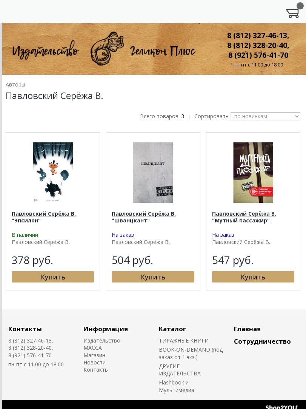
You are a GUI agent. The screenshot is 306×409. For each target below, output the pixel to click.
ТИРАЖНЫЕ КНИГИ (184, 340)
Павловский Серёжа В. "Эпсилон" (44, 217)
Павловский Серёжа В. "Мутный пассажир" (244, 217)
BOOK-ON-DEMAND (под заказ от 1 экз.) (191, 353)
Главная (247, 328)
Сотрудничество (262, 341)
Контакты (25, 328)
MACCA (92, 347)
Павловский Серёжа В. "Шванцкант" (144, 217)
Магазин (94, 355)
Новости (94, 362)
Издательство (101, 340)
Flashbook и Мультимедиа (176, 386)
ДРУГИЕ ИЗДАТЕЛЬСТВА (180, 370)
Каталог (172, 328)
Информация (105, 328)
